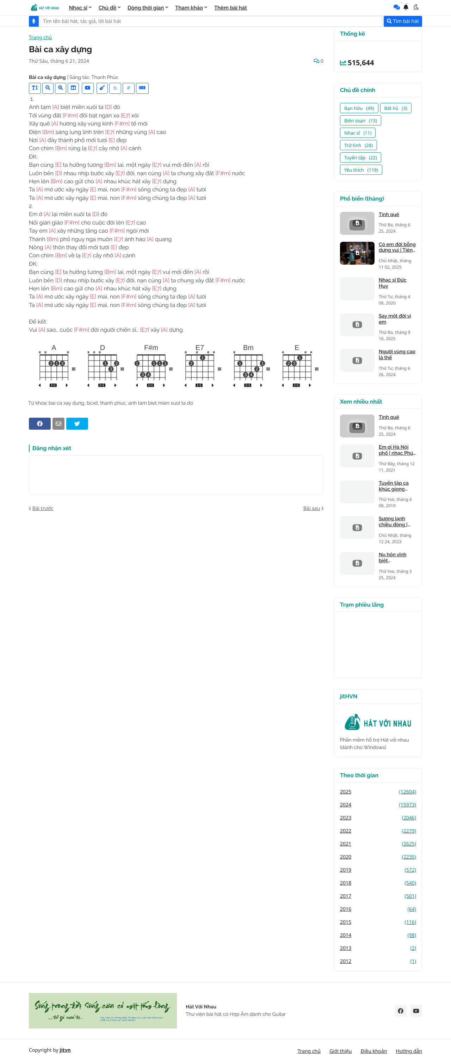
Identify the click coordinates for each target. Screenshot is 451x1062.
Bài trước (43, 508)
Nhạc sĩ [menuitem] (78, 8)
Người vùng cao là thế (397, 355)
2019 (378, 870)
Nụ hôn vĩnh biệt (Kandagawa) (394, 558)
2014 (378, 935)
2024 (378, 805)
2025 (378, 792)
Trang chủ (40, 38)
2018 (378, 883)
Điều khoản (373, 1051)
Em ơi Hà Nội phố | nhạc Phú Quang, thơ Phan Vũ (396, 450)
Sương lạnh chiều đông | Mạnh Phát (393, 522)
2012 (378, 961)
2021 (378, 844)
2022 (378, 831)
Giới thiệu (340, 1051)
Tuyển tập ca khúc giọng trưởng (394, 486)
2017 (378, 896)
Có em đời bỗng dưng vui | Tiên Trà (397, 248)
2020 (378, 857)
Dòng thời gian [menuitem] (146, 8)
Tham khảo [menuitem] (189, 8)
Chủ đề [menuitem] (108, 8)
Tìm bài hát (403, 21)
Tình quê (389, 214)
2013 (378, 948)
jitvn (65, 1050)
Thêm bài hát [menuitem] (230, 8)
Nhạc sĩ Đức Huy (392, 283)
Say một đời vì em (395, 319)
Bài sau (311, 508)
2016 (378, 909)
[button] (416, 7)
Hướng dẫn (409, 1051)
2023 (378, 818)
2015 (378, 922)
